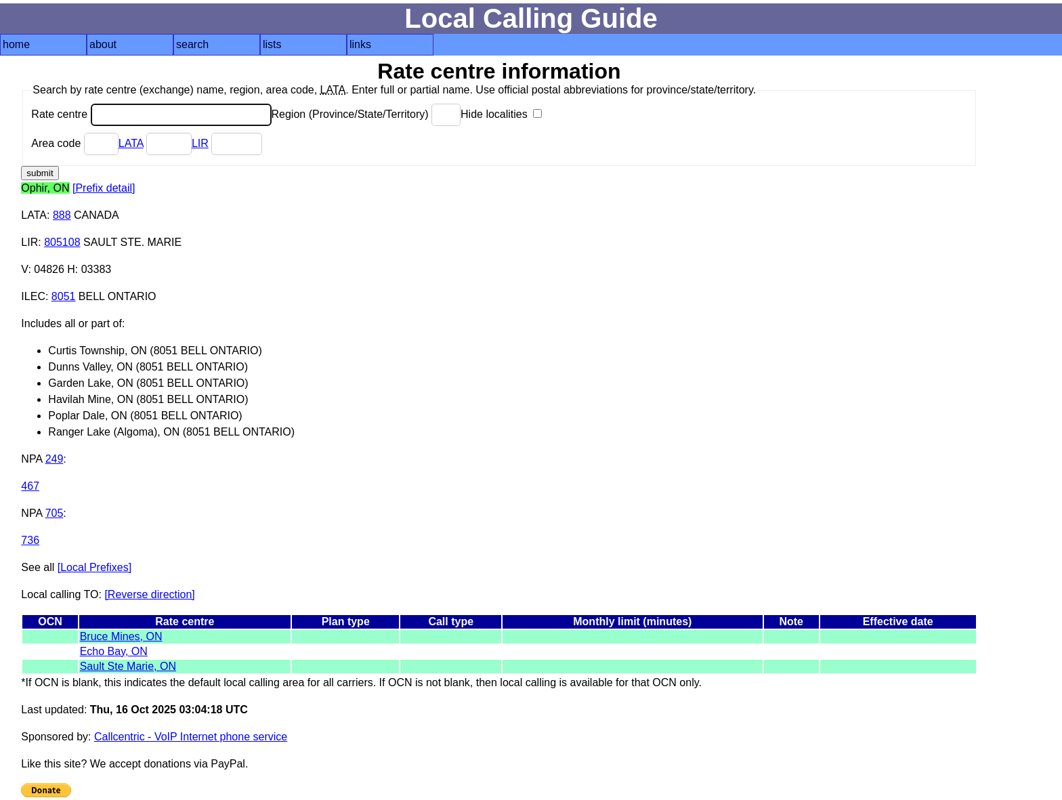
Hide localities (501, 114)
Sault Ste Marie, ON (128, 666)
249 (54, 459)
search (192, 44)
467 (30, 486)
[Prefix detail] (103, 188)
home (16, 44)
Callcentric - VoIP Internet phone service (190, 736)
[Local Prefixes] (94, 567)
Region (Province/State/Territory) (366, 114)
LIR (200, 143)
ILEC (33, 296)
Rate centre (151, 114)
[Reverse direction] (149, 594)
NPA (31, 459)
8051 (63, 296)
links (360, 44)
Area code (74, 143)
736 (30, 540)
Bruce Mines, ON (121, 636)
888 (62, 215)
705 (54, 513)
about (102, 44)
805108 (62, 242)
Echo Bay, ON (114, 651)
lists (272, 44)
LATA (131, 143)
